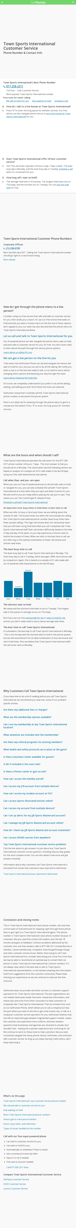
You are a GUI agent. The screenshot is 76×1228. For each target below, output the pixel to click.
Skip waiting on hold (41, 101)
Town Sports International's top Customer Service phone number (34, 1101)
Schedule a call (61, 101)
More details (9, 259)
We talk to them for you (17, 101)
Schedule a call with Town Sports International (25, 502)
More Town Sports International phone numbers (26, 1114)
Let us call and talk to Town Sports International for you (37, 336)
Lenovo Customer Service (15, 1188)
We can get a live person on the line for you (29, 358)
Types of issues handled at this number (22, 1128)
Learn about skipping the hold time (20, 377)
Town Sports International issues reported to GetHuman (30, 874)
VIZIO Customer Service (14, 1184)
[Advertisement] (38, 137)
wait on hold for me (56, 617)
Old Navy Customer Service (16, 1179)
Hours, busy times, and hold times (19, 1123)
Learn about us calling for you (17, 352)
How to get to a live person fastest (19, 1119)
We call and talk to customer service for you (24, 1105)
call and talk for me (35, 617)
